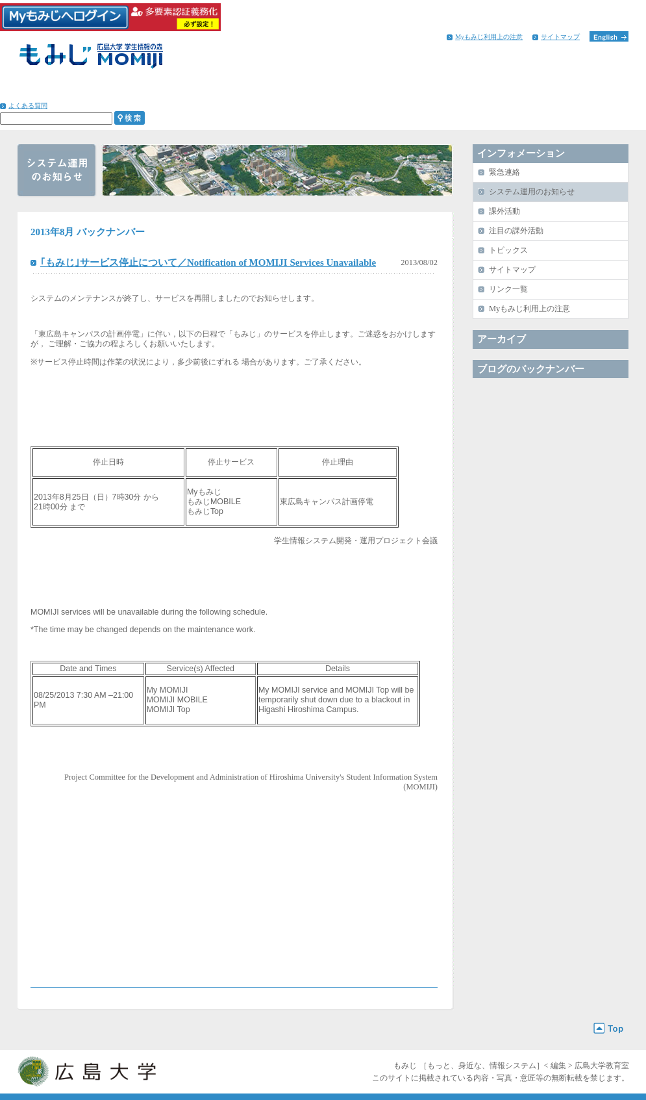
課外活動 (504, 211)
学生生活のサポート (237, 91)
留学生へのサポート (460, 91)
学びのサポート (126, 91)
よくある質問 (27, 105)
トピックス (508, 250)
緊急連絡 (504, 172)
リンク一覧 (508, 289)
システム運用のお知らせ (532, 191)
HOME (44, 91)
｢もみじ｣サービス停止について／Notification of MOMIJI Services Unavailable (208, 262)
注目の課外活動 (516, 230)
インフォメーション (572, 91)
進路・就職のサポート (348, 91)
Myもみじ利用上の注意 (489, 36)
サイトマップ (560, 36)
